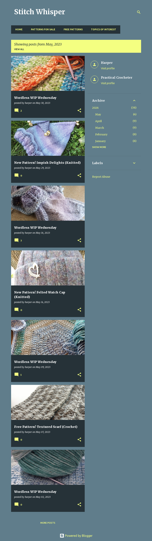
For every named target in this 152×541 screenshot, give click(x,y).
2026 (95, 107)
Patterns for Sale (42, 29)
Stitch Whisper (39, 12)
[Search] (139, 12)
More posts (47, 523)
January (100, 141)
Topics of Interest (102, 29)
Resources (130, 29)
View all (19, 49)
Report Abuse (101, 176)
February (101, 134)
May (98, 114)
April (98, 121)
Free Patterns (72, 29)
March (99, 127)
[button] (79, 110)
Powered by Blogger (76, 535)
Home (17, 29)
